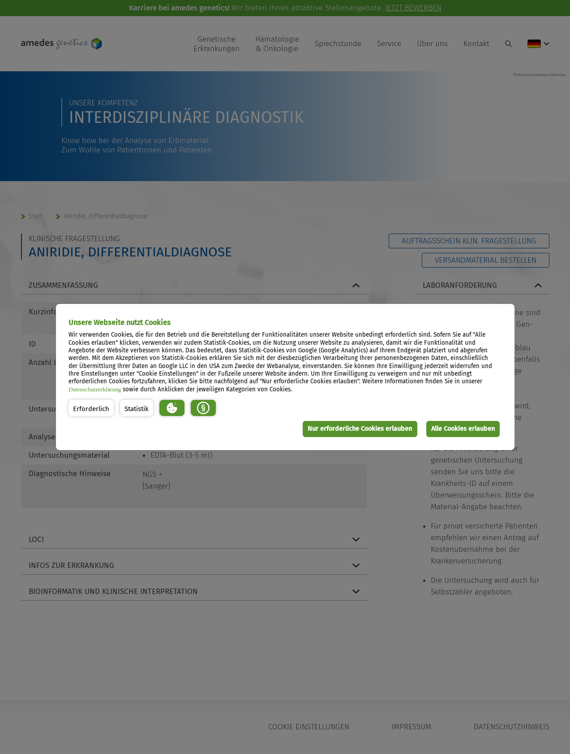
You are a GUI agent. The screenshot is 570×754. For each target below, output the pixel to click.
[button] (91, 408)
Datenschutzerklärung (95, 389)
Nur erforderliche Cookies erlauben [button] (359, 429)
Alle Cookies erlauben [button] (462, 429)
